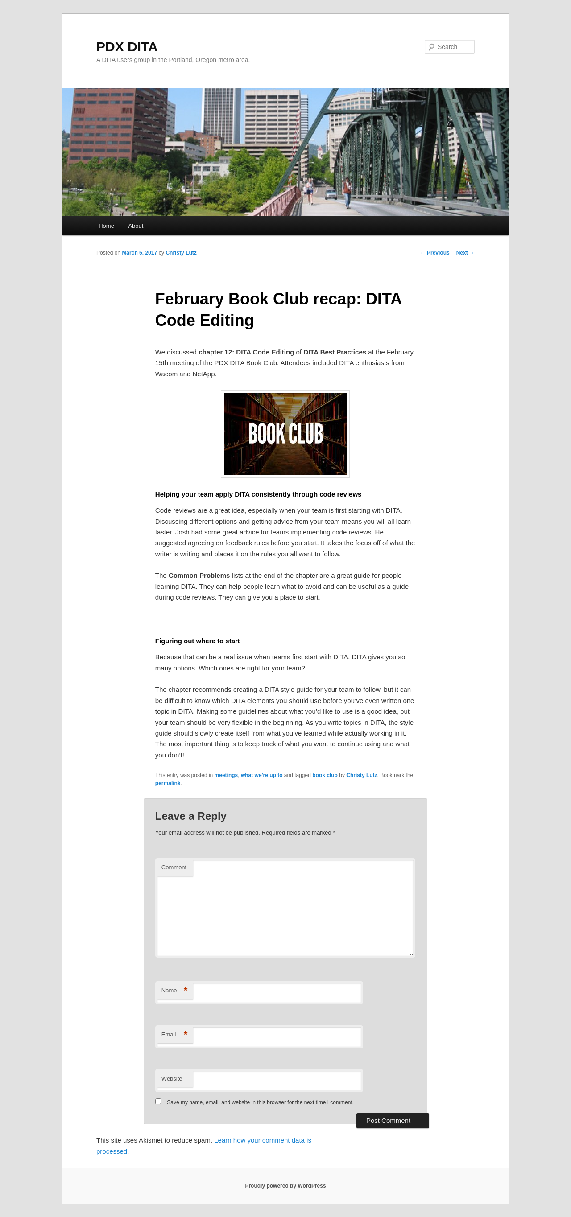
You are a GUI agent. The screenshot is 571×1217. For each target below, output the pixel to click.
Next (465, 253)
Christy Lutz (181, 253)
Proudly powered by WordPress (285, 1186)
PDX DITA (127, 46)
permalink (168, 783)
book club (325, 775)
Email (174, 1034)
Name (174, 990)
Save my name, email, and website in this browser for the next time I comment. (260, 1102)
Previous (435, 253)
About (135, 225)
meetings (226, 775)
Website (171, 1078)
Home (106, 225)
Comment (173, 867)
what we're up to (262, 775)
